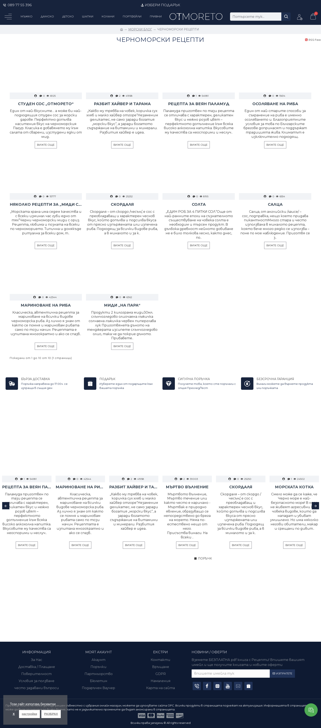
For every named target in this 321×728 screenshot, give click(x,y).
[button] (5, 505)
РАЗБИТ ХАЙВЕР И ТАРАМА (122, 104)
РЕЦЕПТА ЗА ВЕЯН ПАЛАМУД (198, 104)
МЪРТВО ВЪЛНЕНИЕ (187, 487)
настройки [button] (29, 714)
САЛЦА (275, 204)
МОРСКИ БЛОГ (140, 29)
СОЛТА (199, 204)
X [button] (14, 714)
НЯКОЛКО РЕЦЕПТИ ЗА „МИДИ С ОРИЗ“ (46, 204)
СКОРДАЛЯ (122, 204)
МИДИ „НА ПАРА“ (122, 305)
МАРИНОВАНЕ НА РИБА (46, 305)
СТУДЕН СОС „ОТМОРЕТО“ (46, 104)
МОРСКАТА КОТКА (294, 487)
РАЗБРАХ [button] (51, 714)
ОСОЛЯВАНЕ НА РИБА (275, 104)
